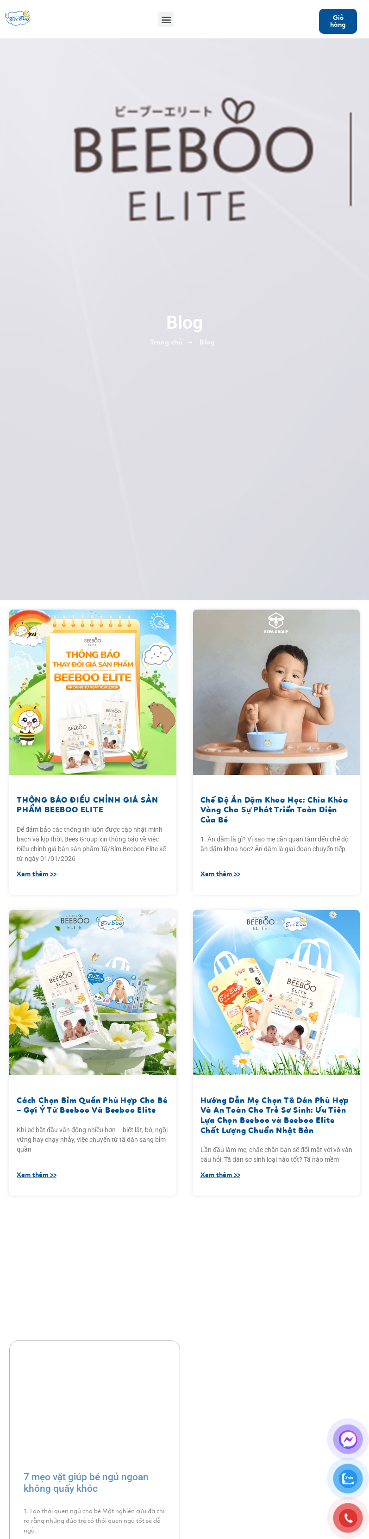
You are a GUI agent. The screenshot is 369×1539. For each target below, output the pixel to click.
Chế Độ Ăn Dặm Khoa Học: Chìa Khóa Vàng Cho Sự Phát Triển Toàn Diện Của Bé (274, 810)
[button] (166, 19)
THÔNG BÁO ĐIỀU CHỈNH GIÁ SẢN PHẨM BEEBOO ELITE (87, 805)
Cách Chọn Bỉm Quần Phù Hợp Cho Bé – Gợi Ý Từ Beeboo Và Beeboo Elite (92, 1105)
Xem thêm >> (36, 874)
